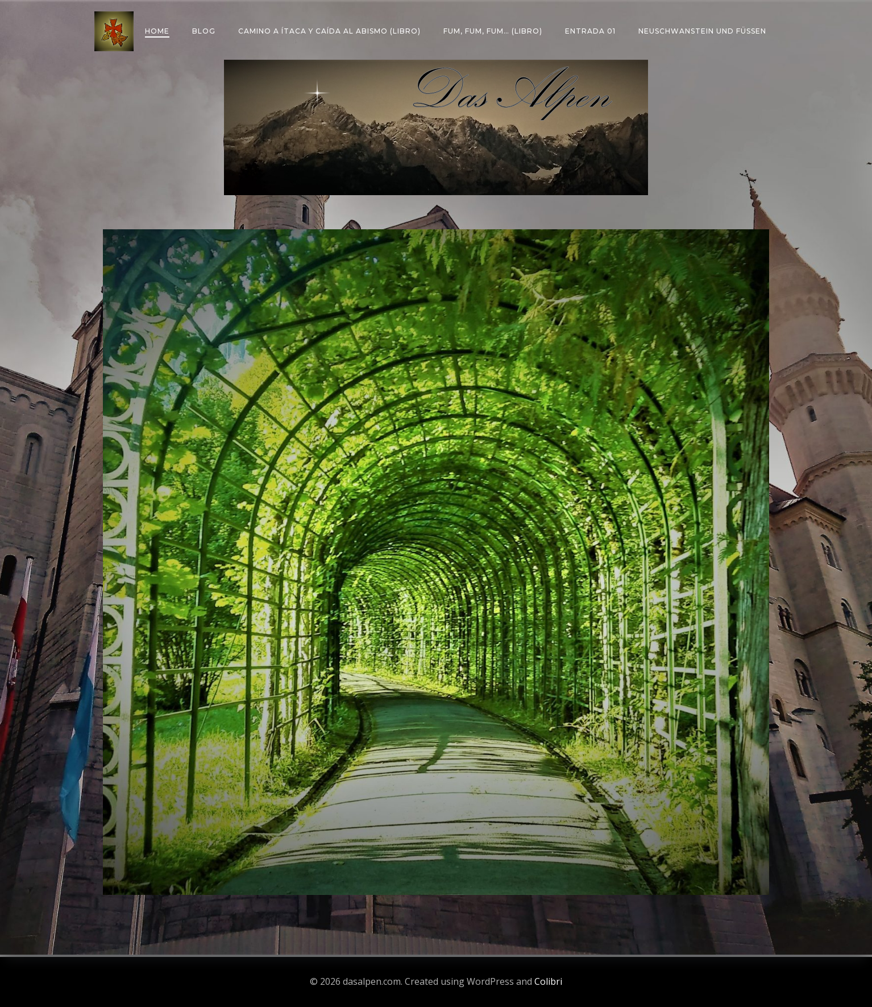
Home (157, 31)
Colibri (548, 981)
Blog (203, 31)
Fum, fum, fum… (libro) (492, 31)
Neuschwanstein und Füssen (702, 31)
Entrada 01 (590, 31)
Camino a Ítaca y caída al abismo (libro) (329, 31)
